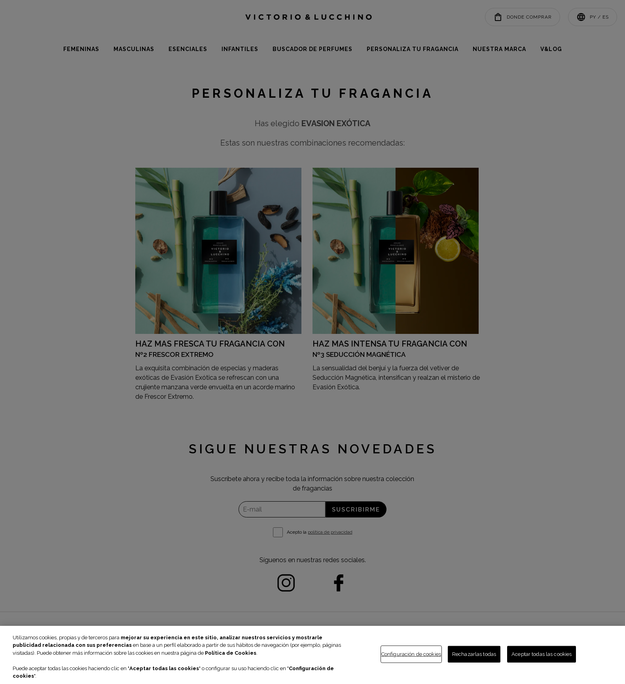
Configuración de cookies (411, 654)
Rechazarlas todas (474, 654)
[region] (312, 655)
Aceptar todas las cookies (541, 654)
